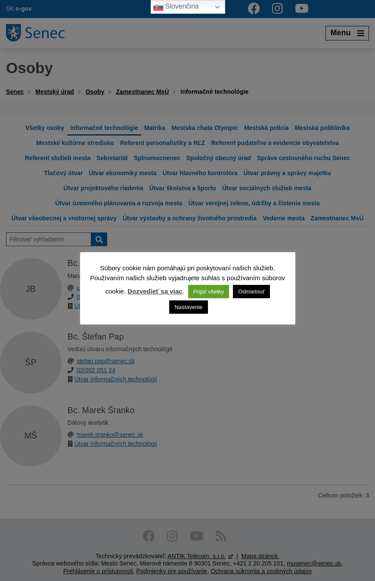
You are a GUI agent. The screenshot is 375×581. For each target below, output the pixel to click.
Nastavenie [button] (188, 307)
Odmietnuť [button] (251, 291)
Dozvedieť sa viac (154, 291)
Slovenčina (176, 7)
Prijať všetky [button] (208, 291)
